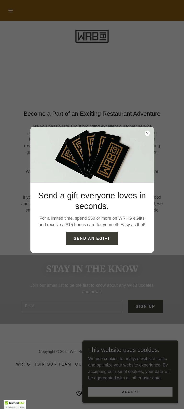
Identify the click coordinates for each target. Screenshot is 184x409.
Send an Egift (92, 238)
